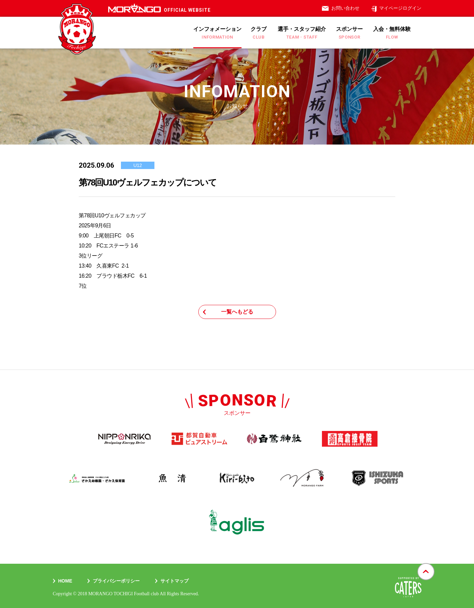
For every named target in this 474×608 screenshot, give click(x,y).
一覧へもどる (237, 312)
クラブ (259, 33)
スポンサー (349, 33)
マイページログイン (400, 8)
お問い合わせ (345, 8)
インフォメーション (217, 33)
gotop (425, 563)
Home (65, 581)
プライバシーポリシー (116, 581)
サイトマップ (174, 581)
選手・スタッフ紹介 (302, 33)
